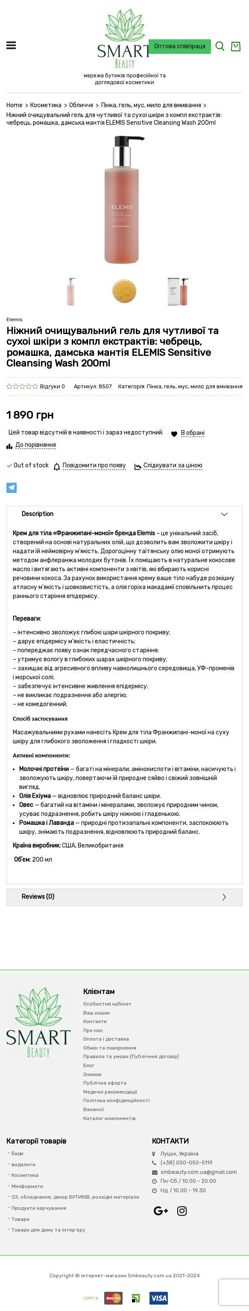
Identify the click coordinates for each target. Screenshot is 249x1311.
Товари (20, 1219)
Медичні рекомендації (110, 1092)
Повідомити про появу (94, 465)
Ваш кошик (96, 1013)
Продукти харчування (39, 1208)
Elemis (14, 320)
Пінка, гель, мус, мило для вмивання (151, 105)
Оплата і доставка (106, 1039)
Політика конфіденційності (116, 1100)
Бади (17, 1153)
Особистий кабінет (107, 1004)
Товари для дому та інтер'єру (48, 1230)
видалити (23, 1164)
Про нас (93, 1030)
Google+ (160, 1211)
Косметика (46, 105)
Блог (88, 1065)
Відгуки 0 (52, 386)
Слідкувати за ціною (173, 465)
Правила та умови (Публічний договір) (131, 1056)
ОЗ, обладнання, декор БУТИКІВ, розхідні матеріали (75, 1197)
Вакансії (93, 1109)
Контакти (95, 1021)
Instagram (181, 1211)
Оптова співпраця (179, 46)
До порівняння (35, 445)
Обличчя (81, 105)
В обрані (193, 433)
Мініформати (27, 1186)
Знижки (92, 1074)
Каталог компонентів (109, 1118)
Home (14, 105)
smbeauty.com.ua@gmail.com (199, 1172)
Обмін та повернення (109, 1048)
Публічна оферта (104, 1083)
